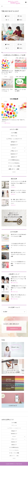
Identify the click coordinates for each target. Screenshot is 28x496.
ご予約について (14, 150)
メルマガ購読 (14, 132)
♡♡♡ (14, 172)
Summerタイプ (14, 144)
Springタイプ (14, 141)
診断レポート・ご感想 (14, 169)
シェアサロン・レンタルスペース (14, 138)
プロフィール (14, 135)
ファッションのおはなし (14, 163)
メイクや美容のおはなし (14, 160)
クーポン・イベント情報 (14, 166)
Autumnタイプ (14, 154)
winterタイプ (14, 157)
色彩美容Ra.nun (14, 328)
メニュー (14, 147)
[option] (14, 112)
